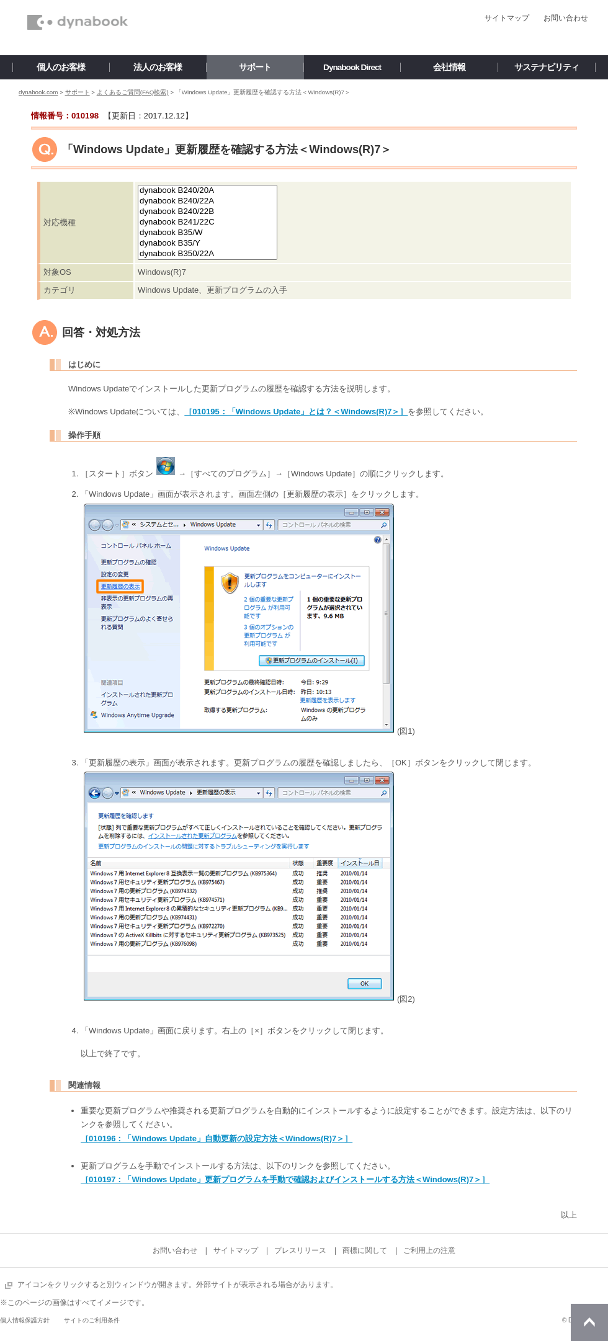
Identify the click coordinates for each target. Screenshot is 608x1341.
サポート (77, 92)
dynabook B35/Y (207, 243)
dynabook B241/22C (207, 222)
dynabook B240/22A (207, 201)
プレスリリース (300, 1250)
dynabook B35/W (207, 233)
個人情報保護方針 (25, 1320)
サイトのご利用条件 (92, 1320)
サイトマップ (507, 18)
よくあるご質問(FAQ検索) (133, 92)
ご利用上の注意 (429, 1250)
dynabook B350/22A (207, 254)
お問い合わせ (565, 18)
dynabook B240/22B (207, 212)
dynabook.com (38, 92)
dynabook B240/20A (207, 190)
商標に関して (364, 1250)
